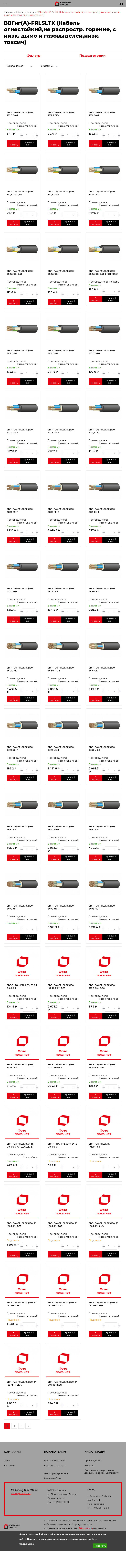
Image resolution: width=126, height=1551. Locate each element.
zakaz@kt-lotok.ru (20, 1493)
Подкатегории (92, 56)
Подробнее (27, 1543)
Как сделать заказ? (54, 1465)
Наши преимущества (56, 1473)
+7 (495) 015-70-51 (24, 1490)
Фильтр (34, 56)
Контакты (9, 1465)
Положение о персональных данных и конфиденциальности (101, 1471)
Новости (89, 1465)
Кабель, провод (24, 12)
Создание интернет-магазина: (75, 1528)
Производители (93, 1460)
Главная (8, 12)
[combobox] (19, 66)
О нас (7, 1460)
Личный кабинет (53, 1478)
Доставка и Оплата (54, 1460)
